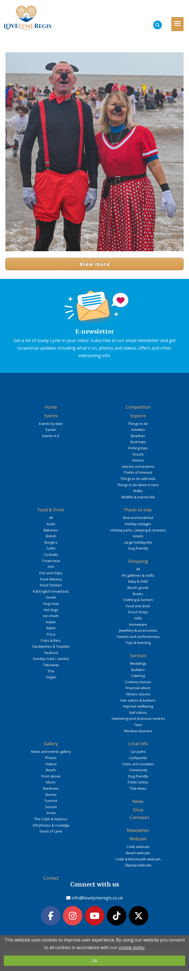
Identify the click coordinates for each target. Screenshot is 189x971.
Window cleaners (138, 730)
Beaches (138, 435)
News (138, 801)
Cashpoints (138, 757)
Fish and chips (50, 572)
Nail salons (138, 712)
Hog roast (51, 603)
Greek (51, 597)
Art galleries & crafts (138, 575)
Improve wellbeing (138, 706)
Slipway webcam (138, 865)
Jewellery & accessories (138, 630)
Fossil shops (138, 611)
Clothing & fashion (138, 599)
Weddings (138, 663)
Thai (50, 671)
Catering (138, 675)
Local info (138, 744)
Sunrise (50, 800)
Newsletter (138, 830)
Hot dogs (51, 609)
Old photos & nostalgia (51, 825)
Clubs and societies (138, 764)
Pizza (51, 634)
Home (51, 407)
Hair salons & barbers (138, 700)
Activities (138, 429)
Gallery (51, 744)
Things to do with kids (138, 478)
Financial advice (138, 687)
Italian (51, 627)
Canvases (139, 817)
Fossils (138, 454)
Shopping (138, 561)
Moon (51, 782)
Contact (51, 878)
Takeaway (51, 664)
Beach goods (138, 587)
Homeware (138, 624)
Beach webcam (138, 852)
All (51, 517)
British (51, 536)
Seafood (51, 652)
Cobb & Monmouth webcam (138, 859)
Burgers (50, 542)
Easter (51, 429)
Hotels (138, 536)
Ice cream (51, 615)
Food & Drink (51, 510)
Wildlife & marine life (138, 497)
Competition (138, 407)
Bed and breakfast (138, 517)
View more (94, 264)
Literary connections (138, 466)
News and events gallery (51, 751)
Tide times (138, 788)
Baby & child (138, 581)
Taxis (138, 724)
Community (138, 769)
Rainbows (51, 788)
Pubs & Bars (51, 640)
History (138, 460)
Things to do (138, 423)
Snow (51, 812)
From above (50, 776)
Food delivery (51, 579)
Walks (138, 490)
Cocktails (51, 554)
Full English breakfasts (51, 591)
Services (138, 656)
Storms (51, 794)
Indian (51, 622)
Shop (138, 810)
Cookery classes (138, 681)
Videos (51, 764)
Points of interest (138, 472)
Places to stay (138, 510)
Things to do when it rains (138, 484)
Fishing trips (138, 448)
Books (138, 593)
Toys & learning (138, 642)
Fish (51, 566)
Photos (51, 757)
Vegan (51, 677)
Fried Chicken (51, 585)
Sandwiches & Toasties (51, 646)
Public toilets (138, 782)
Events (51, 416)
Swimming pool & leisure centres (138, 718)
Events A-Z (50, 435)
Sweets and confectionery (138, 636)
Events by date (51, 423)
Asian (50, 523)
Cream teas (51, 560)
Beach (51, 769)
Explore (138, 416)
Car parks (138, 751)
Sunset (51, 806)
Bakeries (51, 530)
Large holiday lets (138, 542)
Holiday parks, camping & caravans (138, 530)
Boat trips (138, 441)
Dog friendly (138, 548)
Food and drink (138, 606)
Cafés (51, 548)
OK (95, 961)
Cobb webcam (138, 846)
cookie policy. (131, 947)
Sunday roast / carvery (51, 658)
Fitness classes (138, 694)
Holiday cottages (138, 523)
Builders (138, 669)
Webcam (138, 839)
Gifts (138, 618)
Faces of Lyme (51, 831)
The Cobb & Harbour (51, 819)
